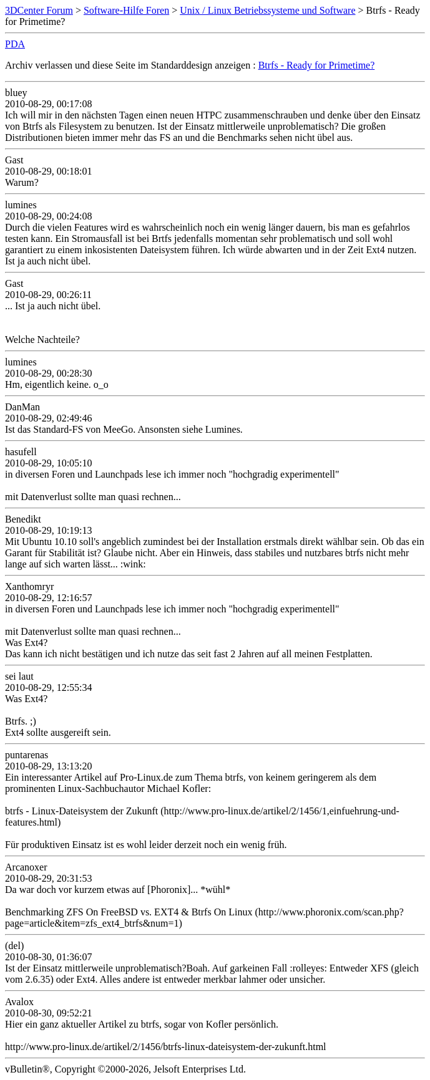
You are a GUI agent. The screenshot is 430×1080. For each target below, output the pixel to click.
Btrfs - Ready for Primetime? (316, 65)
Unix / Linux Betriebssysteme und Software (267, 10)
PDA (15, 44)
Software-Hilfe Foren (126, 10)
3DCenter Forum (39, 10)
